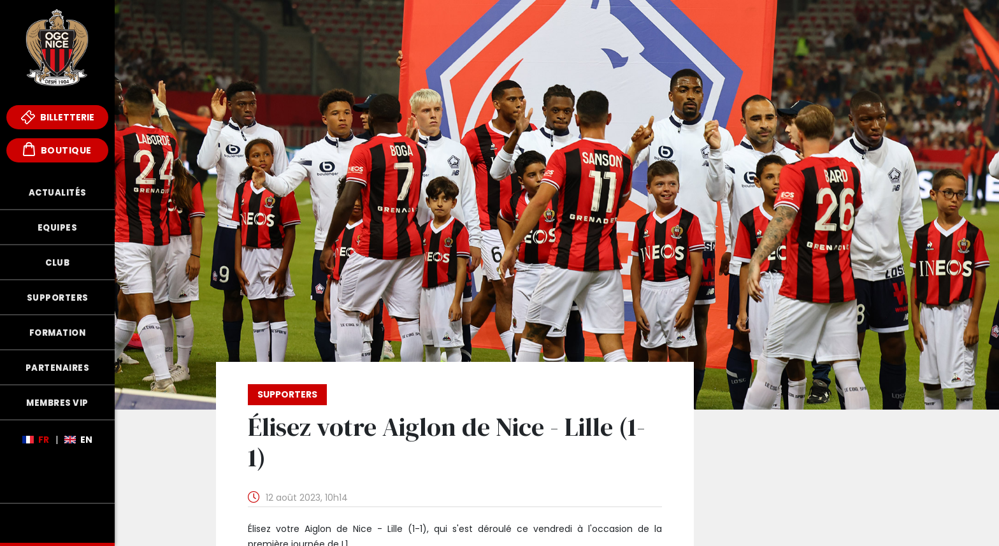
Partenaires (57, 368)
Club (57, 263)
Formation (57, 333)
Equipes (58, 228)
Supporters (58, 298)
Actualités (58, 193)
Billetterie (57, 117)
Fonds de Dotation (57, 523)
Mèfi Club (57, 483)
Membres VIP (57, 403)
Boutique (57, 149)
